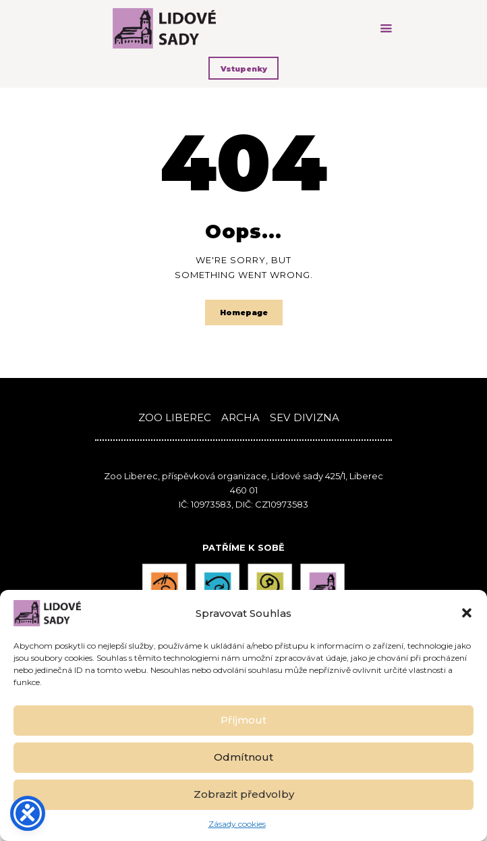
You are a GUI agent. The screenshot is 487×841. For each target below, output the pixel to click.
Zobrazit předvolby (244, 794)
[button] (467, 613)
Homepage (244, 312)
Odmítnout (243, 757)
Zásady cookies (237, 824)
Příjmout (243, 719)
